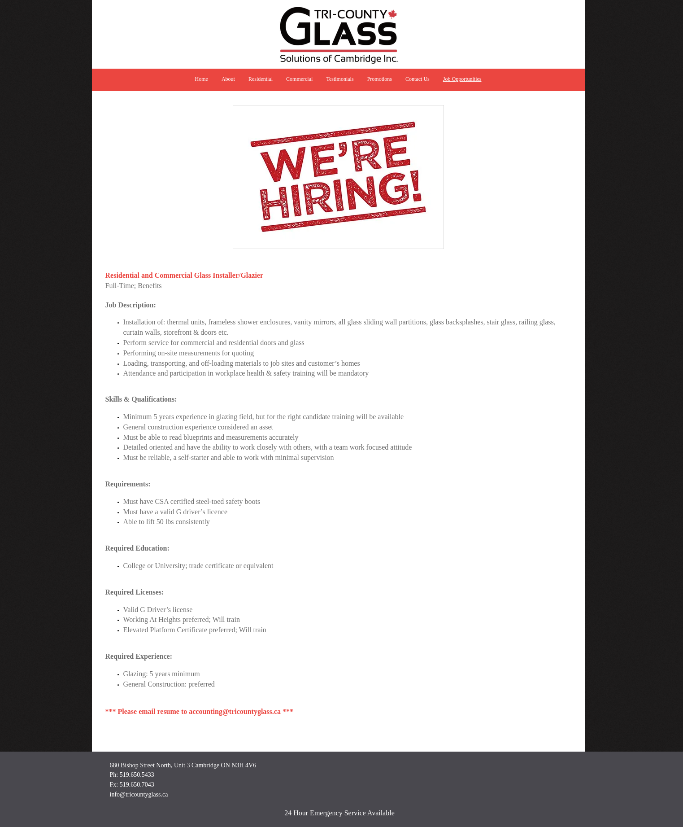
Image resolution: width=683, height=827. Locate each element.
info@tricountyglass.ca (139, 794)
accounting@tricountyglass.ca (235, 711)
